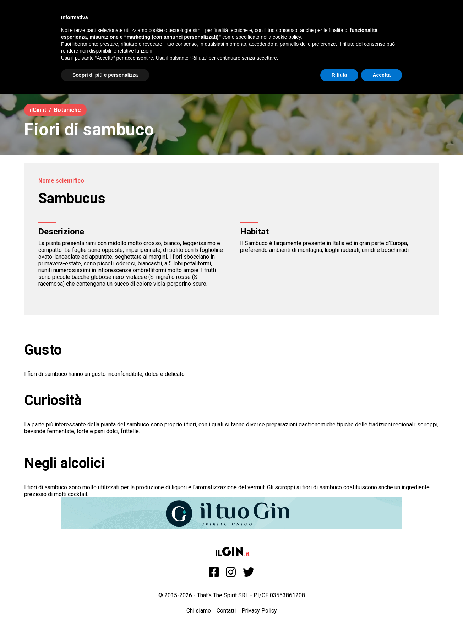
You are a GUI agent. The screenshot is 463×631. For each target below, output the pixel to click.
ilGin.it (38, 110)
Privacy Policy (259, 610)
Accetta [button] (381, 75)
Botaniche (67, 110)
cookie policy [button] (287, 37)
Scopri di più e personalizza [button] (105, 75)
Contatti (226, 610)
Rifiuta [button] (339, 75)
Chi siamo (198, 610)
